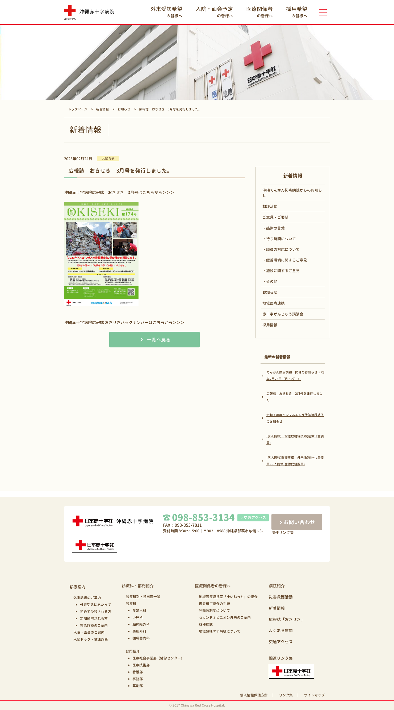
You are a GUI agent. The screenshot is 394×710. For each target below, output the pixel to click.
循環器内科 (141, 638)
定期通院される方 (94, 618)
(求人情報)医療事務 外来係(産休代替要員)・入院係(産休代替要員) (295, 460)
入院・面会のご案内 (88, 632)
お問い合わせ (296, 522)
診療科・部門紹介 (138, 586)
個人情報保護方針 (254, 695)
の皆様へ (166, 12)
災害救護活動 (281, 597)
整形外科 (139, 631)
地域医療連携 (273, 303)
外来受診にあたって (95, 604)
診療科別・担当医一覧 (143, 596)
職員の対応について (283, 249)
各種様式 (206, 624)
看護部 (137, 672)
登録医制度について (214, 610)
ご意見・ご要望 (275, 217)
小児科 (137, 617)
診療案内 (77, 587)
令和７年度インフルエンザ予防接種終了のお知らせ (295, 418)
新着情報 (277, 608)
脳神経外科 (141, 624)
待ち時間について (281, 238)
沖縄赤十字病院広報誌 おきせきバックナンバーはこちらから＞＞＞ (124, 322)
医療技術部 (141, 665)
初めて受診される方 (95, 611)
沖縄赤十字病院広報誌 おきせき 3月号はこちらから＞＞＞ (119, 192)
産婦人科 (139, 610)
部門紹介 (133, 651)
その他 (271, 281)
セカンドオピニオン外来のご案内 (225, 617)
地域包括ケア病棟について (219, 631)
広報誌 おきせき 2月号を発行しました (294, 396)
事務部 (137, 678)
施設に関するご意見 (283, 270)
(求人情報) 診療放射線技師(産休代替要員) (295, 439)
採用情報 (269, 324)
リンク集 (286, 695)
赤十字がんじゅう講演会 (282, 314)
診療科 (131, 603)
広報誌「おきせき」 (287, 619)
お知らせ (269, 292)
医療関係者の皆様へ (213, 586)
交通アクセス (253, 517)
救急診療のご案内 (94, 625)
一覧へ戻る (159, 340)
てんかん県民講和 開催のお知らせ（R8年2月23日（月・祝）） (295, 375)
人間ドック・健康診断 (90, 639)
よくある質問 (281, 630)
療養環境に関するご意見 (286, 260)
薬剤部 (137, 685)
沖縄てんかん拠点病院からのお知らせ (292, 193)
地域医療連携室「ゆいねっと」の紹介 (228, 596)
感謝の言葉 (275, 228)
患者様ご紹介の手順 (214, 603)
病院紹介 (277, 586)
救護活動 (269, 206)
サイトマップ (314, 695)
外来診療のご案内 (87, 597)
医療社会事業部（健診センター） (158, 658)
